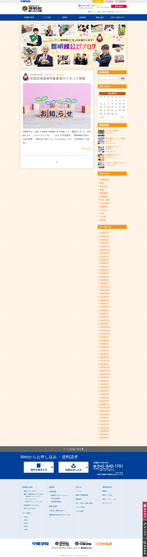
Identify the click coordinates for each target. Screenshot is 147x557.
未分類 (103, 220)
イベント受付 (80, 507)
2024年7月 (104, 303)
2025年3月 (104, 277)
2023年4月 (104, 354)
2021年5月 (104, 431)
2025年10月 (105, 253)
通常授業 (104, 193)
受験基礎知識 (106, 487)
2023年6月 (104, 347)
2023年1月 (104, 364)
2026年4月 (104, 233)
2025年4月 (104, 273)
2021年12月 (105, 407)
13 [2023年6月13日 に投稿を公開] (105, 107)
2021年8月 (104, 421)
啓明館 (98, 1)
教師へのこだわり (30, 491)
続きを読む (86, 148)
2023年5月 (104, 350)
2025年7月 (104, 263)
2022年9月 (104, 377)
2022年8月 (104, 381)
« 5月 (102, 117)
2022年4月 (104, 394)
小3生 (26, 520)
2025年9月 (104, 256)
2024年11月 (105, 290)
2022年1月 (104, 404)
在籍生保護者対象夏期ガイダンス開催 (57, 78)
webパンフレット (109, 499)
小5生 (26, 526)
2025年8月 (104, 260)
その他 (103, 217)
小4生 (26, 523)
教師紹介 (79, 499)
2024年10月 (105, 293)
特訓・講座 (104, 200)
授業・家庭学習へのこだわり (34, 494)
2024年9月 (104, 297)
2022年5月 (104, 391)
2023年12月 (105, 327)
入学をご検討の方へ (117, 17)
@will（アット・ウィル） (34, 501)
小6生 (26, 529)
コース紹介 (47, 17)
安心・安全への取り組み (106, 12)
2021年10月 (105, 414)
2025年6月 (104, 266)
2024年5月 (104, 310)
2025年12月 (105, 246)
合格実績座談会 (56, 501)
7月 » (123, 117)
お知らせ (79, 487)
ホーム (92, 12)
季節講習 (104, 196)
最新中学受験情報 (82, 495)
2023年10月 (105, 334)
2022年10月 (105, 374)
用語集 (104, 491)
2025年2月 (104, 280)
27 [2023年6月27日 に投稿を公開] (105, 114)
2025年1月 (104, 283)
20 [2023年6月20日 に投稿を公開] (105, 110)
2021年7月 (104, 424)
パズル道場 (104, 203)
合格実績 (82, 17)
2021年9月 (104, 418)
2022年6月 (104, 387)
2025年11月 (105, 250)
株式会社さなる (86, 548)
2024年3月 (104, 317)
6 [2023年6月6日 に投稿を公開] (104, 104)
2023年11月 (105, 330)
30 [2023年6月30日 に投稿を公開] (116, 114)
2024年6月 (104, 307)
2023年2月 (104, 360)
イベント (104, 210)
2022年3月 (104, 397)
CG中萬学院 (109, 1)
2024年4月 (104, 313)
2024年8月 (104, 300)
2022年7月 (104, 384)
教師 (102, 190)
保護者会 (60, 75)
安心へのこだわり (30, 508)
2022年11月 (105, 371)
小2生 (26, 517)
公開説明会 (104, 180)
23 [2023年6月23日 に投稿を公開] (116, 110)
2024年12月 (105, 287)
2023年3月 (104, 357)
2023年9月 (104, 337)
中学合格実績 (55, 498)
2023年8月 (104, 340)
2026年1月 (104, 243)
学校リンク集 (106, 495)
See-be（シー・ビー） (33, 496)
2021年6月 (104, 428)
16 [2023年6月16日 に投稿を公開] (116, 107)
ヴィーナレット (30, 499)
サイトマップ (122, 12)
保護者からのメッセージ (59, 495)
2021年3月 (104, 438)
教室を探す (100, 17)
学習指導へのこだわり (31, 505)
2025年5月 (104, 270)
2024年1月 (104, 323)
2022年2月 (104, 401)
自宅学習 (104, 186)
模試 (102, 183)
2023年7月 (104, 344)
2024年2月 (104, 320)
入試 (102, 213)
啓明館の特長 (29, 17)
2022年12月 (105, 367)
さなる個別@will (120, 1)
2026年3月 (104, 236)
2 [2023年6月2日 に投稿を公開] (116, 100)
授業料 (64, 17)
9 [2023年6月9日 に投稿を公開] (116, 104)
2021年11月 (105, 411)
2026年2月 (104, 240)
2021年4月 (104, 434)
